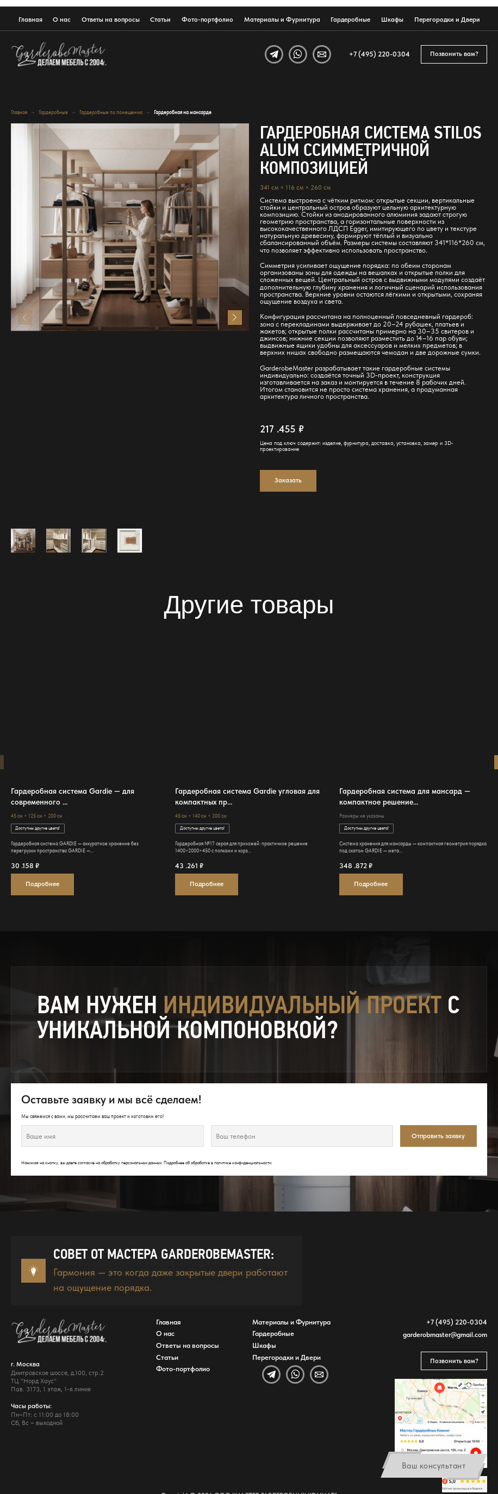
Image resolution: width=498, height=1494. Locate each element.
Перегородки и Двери (447, 19)
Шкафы (392, 19)
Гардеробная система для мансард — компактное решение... (404, 796)
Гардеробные (350, 19)
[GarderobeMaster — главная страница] (59, 54)
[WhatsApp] (298, 54)
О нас (62, 19)
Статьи (160, 19)
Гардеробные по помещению (110, 112)
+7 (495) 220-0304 (379, 54)
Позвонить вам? (454, 54)
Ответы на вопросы (111, 19)
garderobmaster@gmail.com (445, 1334)
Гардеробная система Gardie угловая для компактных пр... (247, 796)
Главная (30, 19)
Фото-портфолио (207, 19)
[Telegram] (274, 54)
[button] (235, 317)
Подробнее (42, 884)
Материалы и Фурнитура (282, 19)
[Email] (322, 54)
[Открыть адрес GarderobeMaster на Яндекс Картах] (441, 1423)
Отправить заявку (438, 1136)
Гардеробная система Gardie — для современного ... (72, 796)
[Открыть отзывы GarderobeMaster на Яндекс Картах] (465, 1484)
